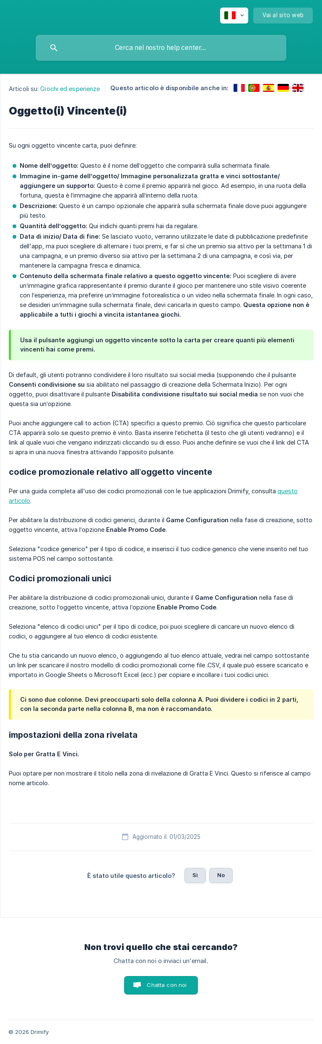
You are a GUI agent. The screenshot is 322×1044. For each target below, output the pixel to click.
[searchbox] (161, 48)
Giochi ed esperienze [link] (70, 88)
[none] (234, 15)
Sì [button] (195, 875)
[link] (239, 88)
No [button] (221, 875)
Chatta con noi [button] (167, 985)
